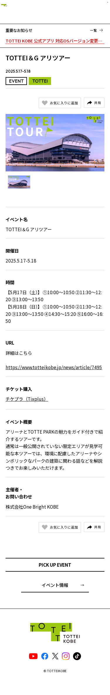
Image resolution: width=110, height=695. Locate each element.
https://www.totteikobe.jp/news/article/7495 (54, 367)
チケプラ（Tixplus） (27, 399)
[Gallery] (55, 142)
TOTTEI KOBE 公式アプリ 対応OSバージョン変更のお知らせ (55, 41)
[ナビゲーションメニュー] (101, 11)
